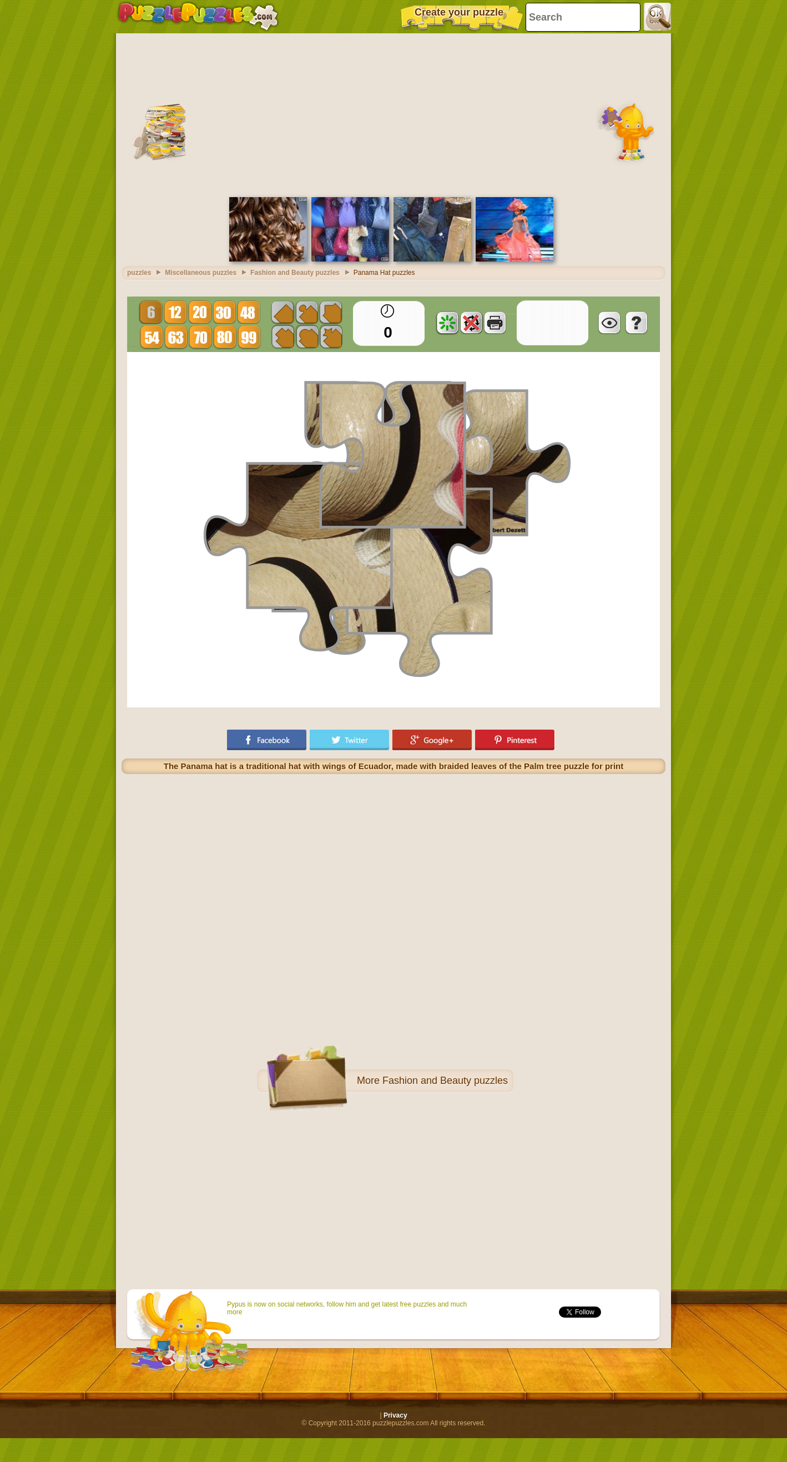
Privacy (395, 1415)
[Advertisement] (393, 114)
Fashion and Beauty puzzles (445, 1080)
